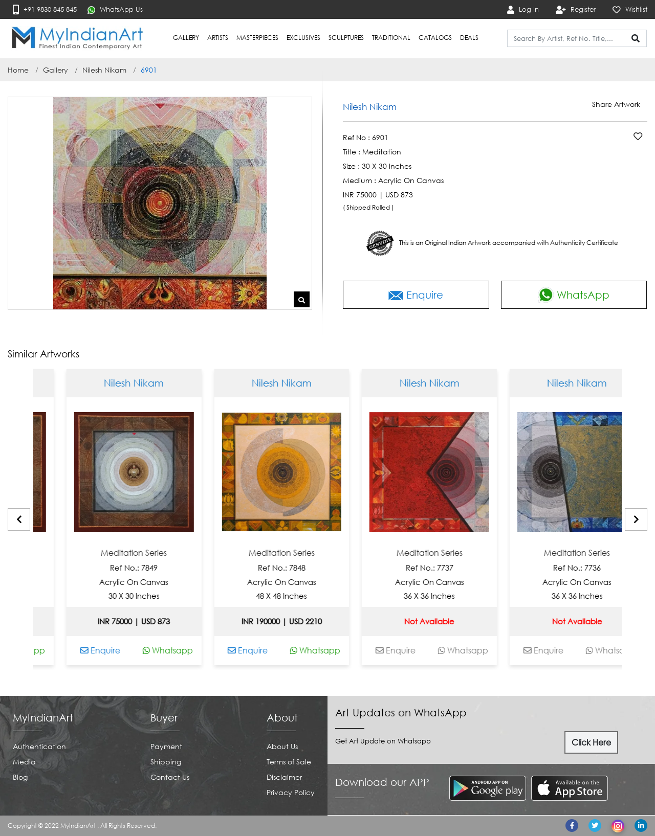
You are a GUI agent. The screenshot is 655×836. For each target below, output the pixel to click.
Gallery (55, 69)
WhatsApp (573, 295)
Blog (20, 777)
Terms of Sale (289, 761)
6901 (149, 69)
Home (18, 69)
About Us (282, 746)
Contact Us (169, 777)
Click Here (591, 742)
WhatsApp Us (115, 9)
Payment (166, 746)
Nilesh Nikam (104, 69)
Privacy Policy (291, 792)
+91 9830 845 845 (45, 9)
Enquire (415, 294)
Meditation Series (172, 553)
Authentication (39, 746)
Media (24, 761)
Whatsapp (58, 650)
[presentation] (19, 519)
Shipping (165, 761)
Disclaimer (284, 777)
